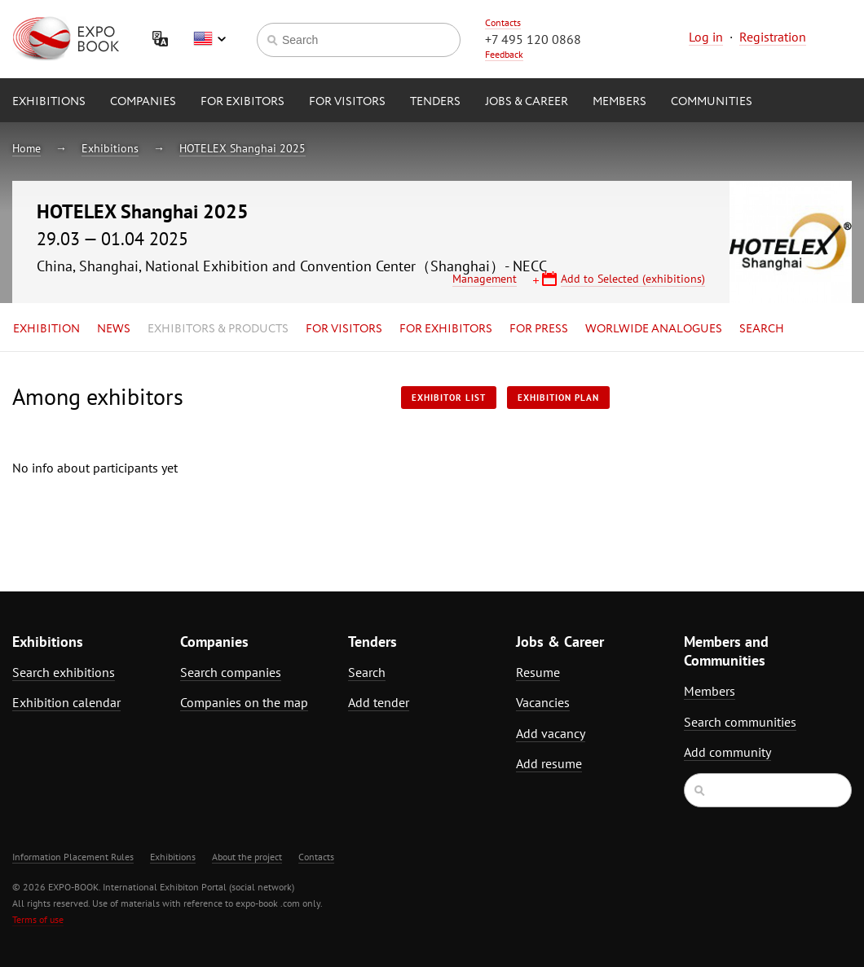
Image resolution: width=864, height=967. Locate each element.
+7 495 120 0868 (533, 39)
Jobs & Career (526, 102)
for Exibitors (242, 102)
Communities (711, 102)
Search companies (230, 672)
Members (619, 102)
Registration (772, 37)
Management (484, 278)
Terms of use (38, 919)
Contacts (503, 22)
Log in (706, 37)
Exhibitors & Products (218, 329)
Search (761, 329)
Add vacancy (550, 733)
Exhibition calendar (66, 702)
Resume (538, 672)
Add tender (378, 702)
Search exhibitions (63, 672)
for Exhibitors (445, 329)
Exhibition (46, 329)
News (113, 329)
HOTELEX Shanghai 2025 (242, 148)
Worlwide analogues (653, 329)
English (209, 39)
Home (26, 148)
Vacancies (543, 702)
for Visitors (347, 102)
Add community (727, 752)
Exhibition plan (558, 397)
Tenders (435, 102)
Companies (143, 102)
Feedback (504, 54)
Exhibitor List (449, 397)
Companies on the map (244, 702)
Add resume (549, 763)
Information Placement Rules (73, 857)
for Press (538, 329)
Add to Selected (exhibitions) (633, 278)
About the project (247, 857)
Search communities (740, 722)
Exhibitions (49, 102)
